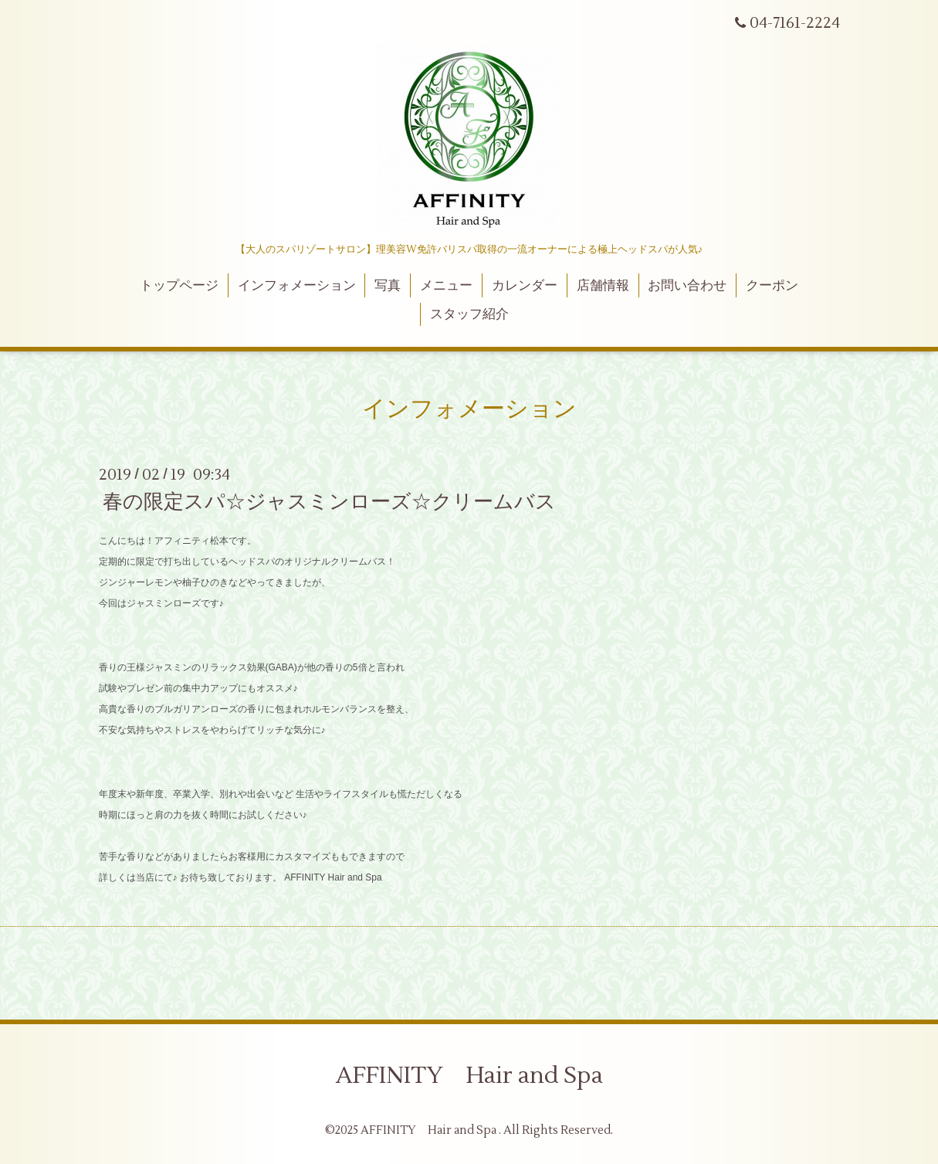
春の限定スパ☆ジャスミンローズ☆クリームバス (329, 502)
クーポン (772, 285)
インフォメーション (297, 285)
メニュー (446, 285)
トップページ (179, 285)
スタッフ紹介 (469, 314)
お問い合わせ (687, 285)
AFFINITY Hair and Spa (469, 1075)
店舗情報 (603, 285)
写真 (387, 285)
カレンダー (524, 285)
